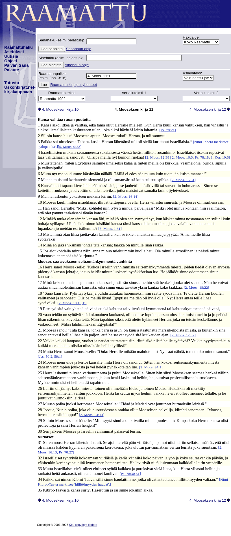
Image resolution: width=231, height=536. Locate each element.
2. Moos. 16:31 (183, 180)
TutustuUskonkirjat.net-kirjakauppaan (20, 87)
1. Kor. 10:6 (220, 157)
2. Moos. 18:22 (196, 287)
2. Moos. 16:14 (125, 196)
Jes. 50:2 (45, 356)
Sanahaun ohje (78, 49)
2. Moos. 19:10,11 (72, 303)
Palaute (11, 70)
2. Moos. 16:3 (182, 157)
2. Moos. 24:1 (150, 367)
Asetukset (14, 52)
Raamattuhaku (18, 47)
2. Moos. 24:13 (91, 415)
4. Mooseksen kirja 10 (58, 109)
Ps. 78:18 (202, 157)
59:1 (57, 356)
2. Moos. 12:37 (183, 335)
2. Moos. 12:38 (157, 157)
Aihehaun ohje (77, 65)
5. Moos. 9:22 (69, 146)
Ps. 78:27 (66, 452)
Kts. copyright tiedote (83, 524)
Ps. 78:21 (168, 130)
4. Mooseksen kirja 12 (209, 109)
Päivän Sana (16, 65)
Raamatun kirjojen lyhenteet (73, 85)
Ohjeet (10, 61)
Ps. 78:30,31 (130, 473)
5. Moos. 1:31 (110, 228)
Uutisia (11, 56)
